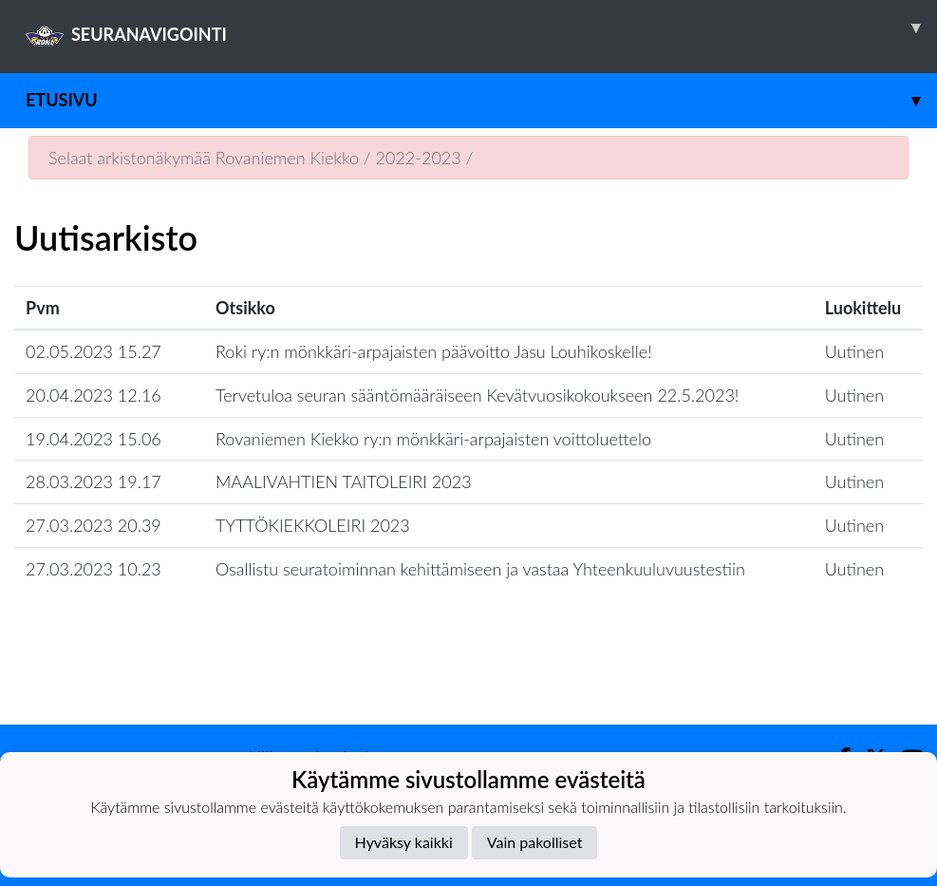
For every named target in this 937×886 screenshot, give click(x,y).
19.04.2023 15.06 (93, 438)
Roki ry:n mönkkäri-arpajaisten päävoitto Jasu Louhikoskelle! (434, 351)
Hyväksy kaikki (404, 842)
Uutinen (854, 351)
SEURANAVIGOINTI (481, 27)
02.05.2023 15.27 (93, 351)
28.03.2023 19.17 (93, 481)
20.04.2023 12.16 (93, 395)
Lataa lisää (468, 683)
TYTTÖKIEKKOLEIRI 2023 (313, 525)
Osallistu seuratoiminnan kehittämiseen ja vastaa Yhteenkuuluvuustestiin (480, 568)
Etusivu (481, 100)
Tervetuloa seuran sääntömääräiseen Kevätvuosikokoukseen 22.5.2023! (477, 395)
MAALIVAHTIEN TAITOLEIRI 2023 (344, 481)
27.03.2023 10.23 (93, 568)
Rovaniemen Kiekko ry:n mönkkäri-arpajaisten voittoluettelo (433, 438)
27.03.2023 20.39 (93, 525)
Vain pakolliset (535, 842)
